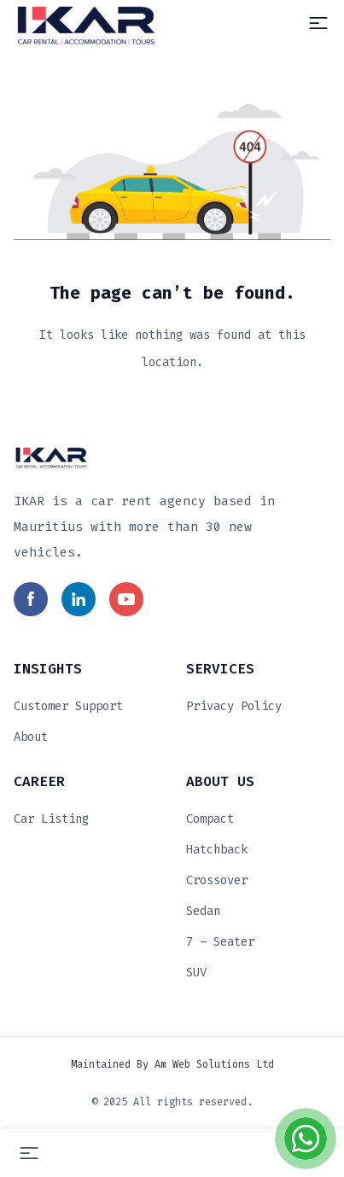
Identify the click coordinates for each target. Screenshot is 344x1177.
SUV (196, 972)
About (31, 737)
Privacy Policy (234, 706)
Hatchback (217, 850)
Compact (210, 819)
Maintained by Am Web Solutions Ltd (172, 1064)
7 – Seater (220, 942)
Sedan (203, 911)
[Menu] (318, 23)
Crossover (217, 880)
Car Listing (51, 819)
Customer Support (68, 706)
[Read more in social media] (31, 599)
